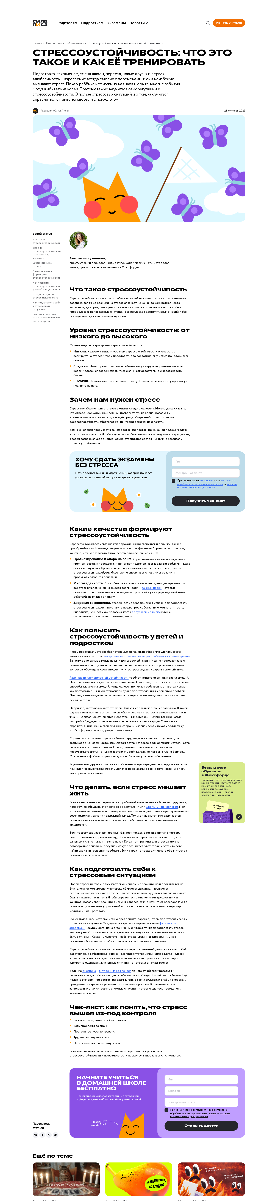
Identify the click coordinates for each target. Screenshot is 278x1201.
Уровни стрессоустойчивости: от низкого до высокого (47, 253)
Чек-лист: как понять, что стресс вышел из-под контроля (46, 317)
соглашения (206, 480)
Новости (139, 23)
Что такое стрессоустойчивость (46, 241)
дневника (89, 971)
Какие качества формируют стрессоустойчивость (46, 274)
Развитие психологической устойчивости (99, 677)
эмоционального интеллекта (124, 656)
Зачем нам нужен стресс (43, 264)
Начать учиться (229, 23)
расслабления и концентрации (168, 656)
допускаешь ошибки (146, 612)
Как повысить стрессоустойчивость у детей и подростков (46, 286)
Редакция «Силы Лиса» (54, 110)
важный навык (152, 588)
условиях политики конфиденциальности (207, 486)
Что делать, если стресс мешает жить (45, 296)
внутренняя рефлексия (115, 971)
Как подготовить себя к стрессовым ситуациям (46, 306)
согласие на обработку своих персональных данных (206, 482)
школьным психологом (162, 807)
